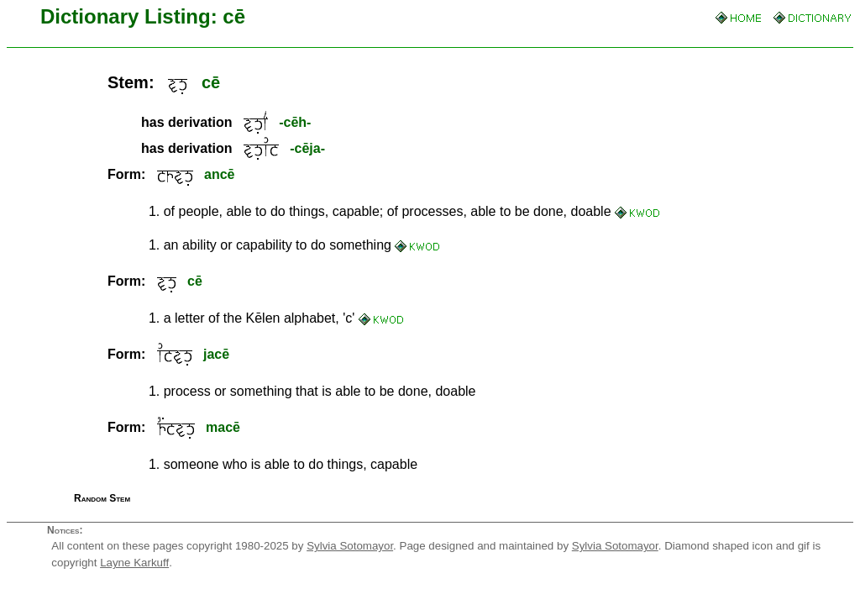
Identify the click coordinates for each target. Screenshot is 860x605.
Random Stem (102, 498)
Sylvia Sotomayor (350, 545)
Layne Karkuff (134, 562)
